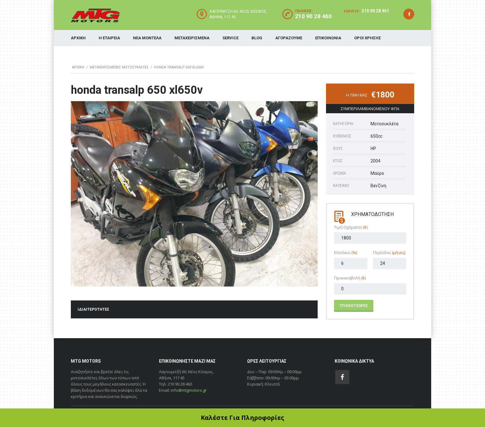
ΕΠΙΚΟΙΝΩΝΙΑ (328, 38)
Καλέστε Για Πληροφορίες (242, 417)
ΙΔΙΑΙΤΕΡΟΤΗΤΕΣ (93, 309)
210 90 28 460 (313, 16)
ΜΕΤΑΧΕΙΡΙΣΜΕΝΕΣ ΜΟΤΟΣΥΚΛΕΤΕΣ (119, 67)
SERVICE (230, 38)
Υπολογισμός (354, 306)
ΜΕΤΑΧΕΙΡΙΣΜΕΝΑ (191, 38)
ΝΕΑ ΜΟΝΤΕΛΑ (147, 38)
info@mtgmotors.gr (189, 390)
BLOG (256, 38)
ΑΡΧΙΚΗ (78, 38)
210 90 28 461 (375, 10)
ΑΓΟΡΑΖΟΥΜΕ (288, 38)
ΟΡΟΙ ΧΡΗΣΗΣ (367, 38)
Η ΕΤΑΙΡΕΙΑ (109, 38)
